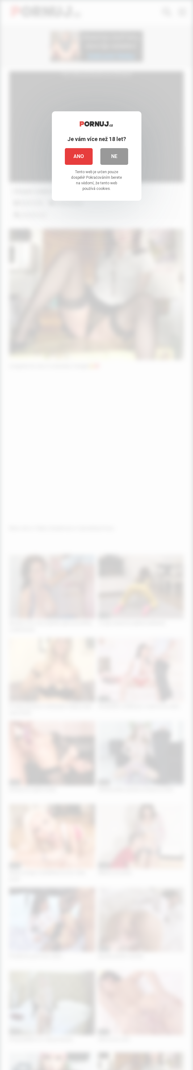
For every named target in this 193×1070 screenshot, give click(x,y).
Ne (114, 156)
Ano (78, 156)
